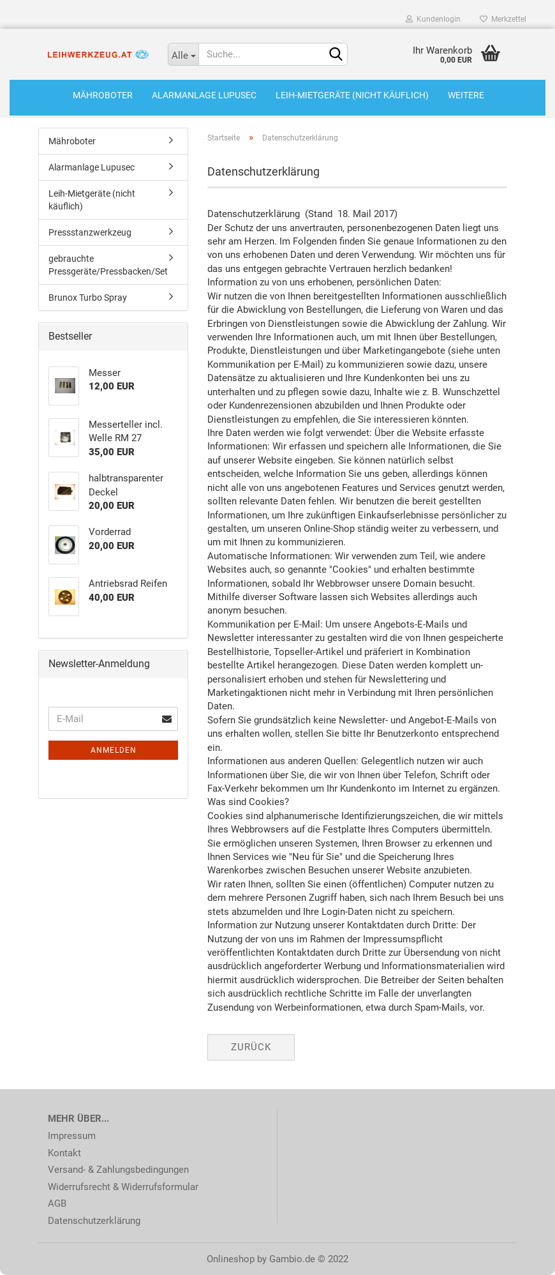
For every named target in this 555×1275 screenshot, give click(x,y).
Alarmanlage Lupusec (204, 95)
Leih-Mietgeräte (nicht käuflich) (352, 95)
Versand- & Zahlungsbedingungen (118, 1169)
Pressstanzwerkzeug (89, 232)
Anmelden (114, 750)
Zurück (251, 1047)
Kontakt (64, 1153)
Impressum (72, 1136)
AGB (57, 1203)
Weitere (466, 95)
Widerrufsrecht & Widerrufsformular (123, 1187)
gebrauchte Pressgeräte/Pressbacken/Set (108, 264)
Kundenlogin (433, 19)
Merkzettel (503, 19)
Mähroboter (103, 95)
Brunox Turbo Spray (87, 297)
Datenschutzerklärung (94, 1220)
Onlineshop (231, 1259)
